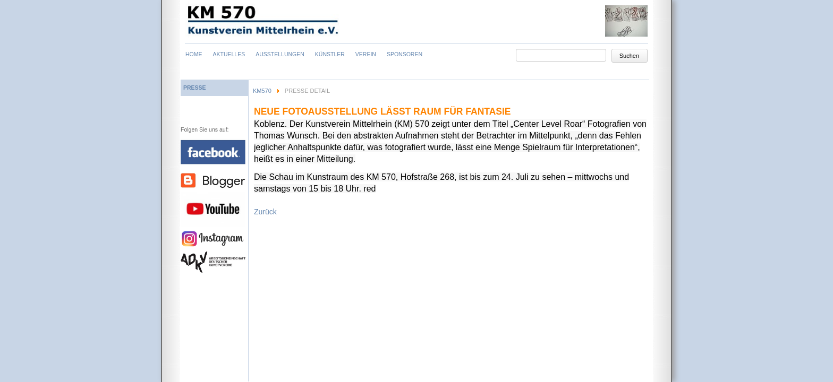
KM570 (262, 91)
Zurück (265, 211)
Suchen (629, 56)
